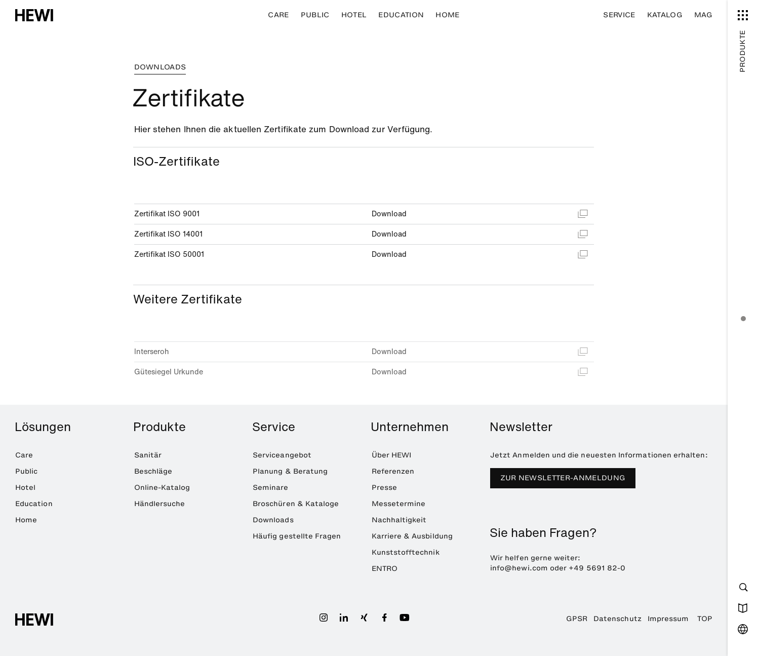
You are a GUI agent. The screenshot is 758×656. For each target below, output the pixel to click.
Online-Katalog (162, 487)
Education (401, 15)
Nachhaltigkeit (399, 520)
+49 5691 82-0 (597, 568)
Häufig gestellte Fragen (297, 536)
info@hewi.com (519, 568)
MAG (703, 15)
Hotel (354, 15)
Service (619, 15)
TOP (704, 619)
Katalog (665, 15)
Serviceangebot (282, 455)
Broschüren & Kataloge (296, 504)
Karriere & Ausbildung (412, 536)
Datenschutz (617, 619)
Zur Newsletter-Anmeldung (563, 478)
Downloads (273, 520)
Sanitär (148, 455)
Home (447, 15)
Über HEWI (392, 455)
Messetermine (399, 504)
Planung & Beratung (290, 471)
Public (315, 15)
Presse (384, 487)
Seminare (271, 487)
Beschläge (153, 471)
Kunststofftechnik (406, 552)
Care (278, 15)
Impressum (668, 619)
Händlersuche (159, 504)
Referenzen (393, 471)
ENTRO (384, 568)
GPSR (576, 619)
